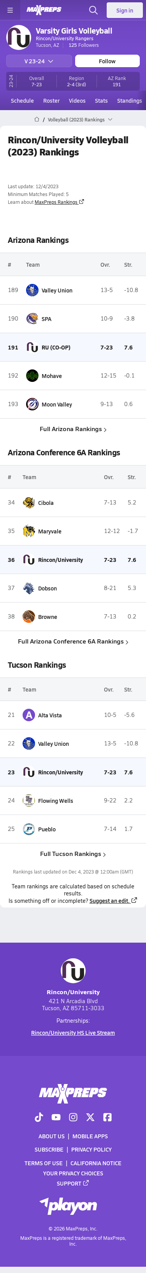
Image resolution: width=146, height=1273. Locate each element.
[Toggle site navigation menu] (10, 10)
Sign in (124, 10)
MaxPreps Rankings (59, 202)
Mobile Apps (90, 1136)
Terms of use (44, 1163)
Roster (51, 100)
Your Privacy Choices (73, 1173)
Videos (77, 100)
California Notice (95, 1163)
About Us (52, 1136)
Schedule (22, 100)
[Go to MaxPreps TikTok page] (39, 1118)
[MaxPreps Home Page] (37, 119)
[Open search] (93, 10)
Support (73, 1183)
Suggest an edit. (114, 900)
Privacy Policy (91, 1150)
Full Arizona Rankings (73, 428)
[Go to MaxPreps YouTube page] (56, 1118)
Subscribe (49, 1150)
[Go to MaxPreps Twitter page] (90, 1118)
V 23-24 (39, 61)
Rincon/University (73, 977)
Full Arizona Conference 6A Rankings (73, 640)
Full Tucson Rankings (73, 853)
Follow (107, 61)
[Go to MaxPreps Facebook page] (107, 1118)
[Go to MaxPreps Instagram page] (73, 1118)
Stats (101, 100)
